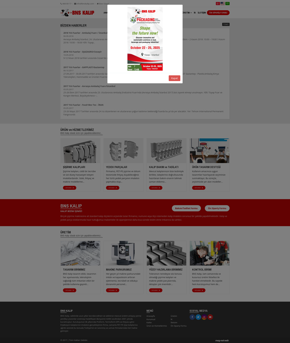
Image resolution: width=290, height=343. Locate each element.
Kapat (174, 78)
